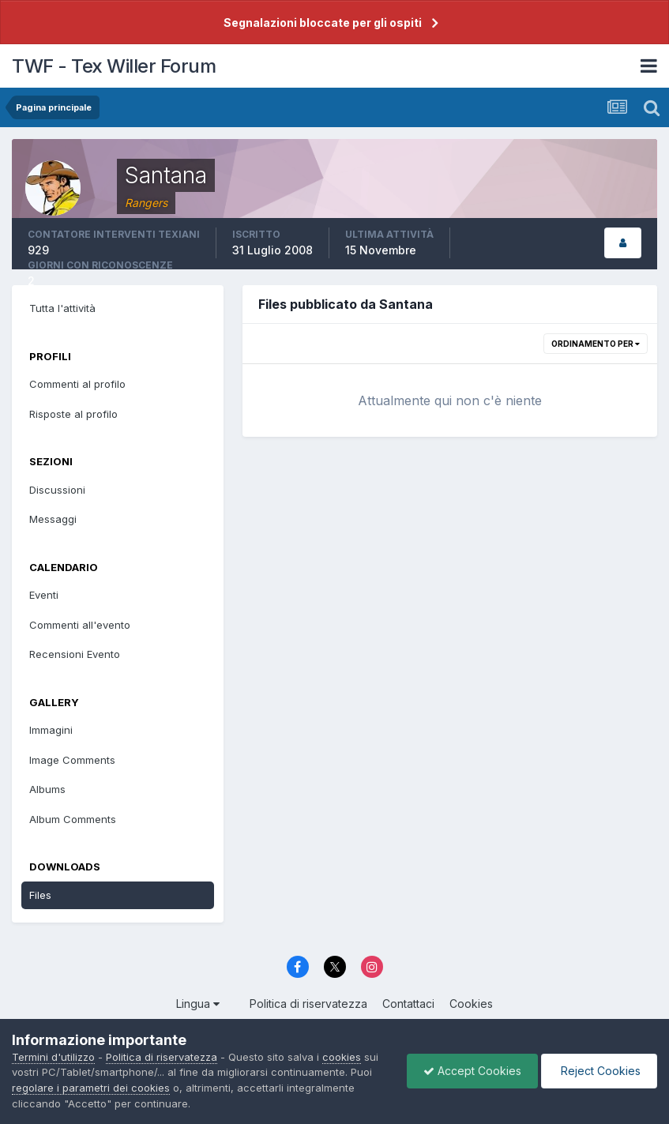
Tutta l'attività (62, 308)
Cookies (471, 1003)
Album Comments (72, 819)
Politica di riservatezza (308, 1003)
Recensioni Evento (74, 654)
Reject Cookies (599, 1070)
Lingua (198, 1003)
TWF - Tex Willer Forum (114, 66)
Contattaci (408, 1003)
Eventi (43, 594)
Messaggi (53, 519)
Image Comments (72, 760)
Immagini (51, 730)
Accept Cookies (472, 1070)
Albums (47, 789)
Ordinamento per (595, 343)
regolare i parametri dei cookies (91, 1087)
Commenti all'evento (79, 624)
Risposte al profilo (73, 414)
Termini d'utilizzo (53, 1057)
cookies (341, 1057)
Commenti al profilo (77, 384)
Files (40, 895)
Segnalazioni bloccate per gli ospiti (323, 22)
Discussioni (57, 489)
